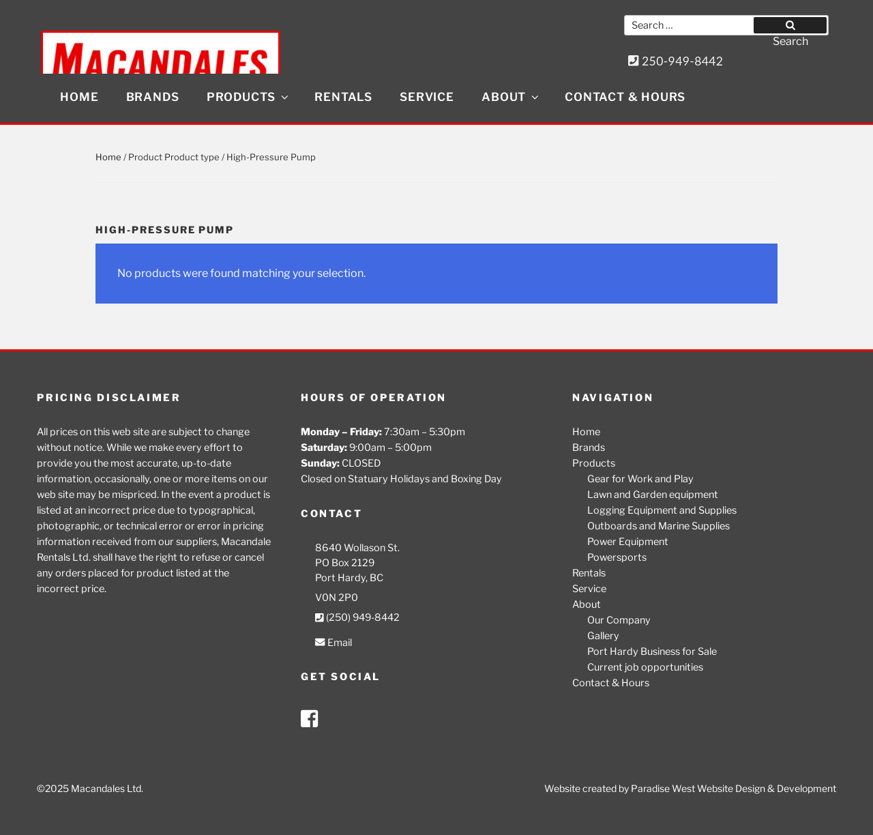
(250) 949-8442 (357, 617)
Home (79, 97)
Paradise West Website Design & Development (733, 788)
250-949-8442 (676, 61)
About (511, 97)
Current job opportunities (645, 667)
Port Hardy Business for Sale (652, 651)
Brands (152, 97)
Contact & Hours (625, 97)
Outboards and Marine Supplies (658, 526)
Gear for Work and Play (640, 479)
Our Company (619, 620)
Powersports (617, 557)
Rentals (343, 97)
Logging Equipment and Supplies (662, 510)
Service (427, 97)
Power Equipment (627, 542)
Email (333, 642)
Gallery (603, 636)
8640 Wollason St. (357, 548)
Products (249, 97)
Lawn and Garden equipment (652, 494)
